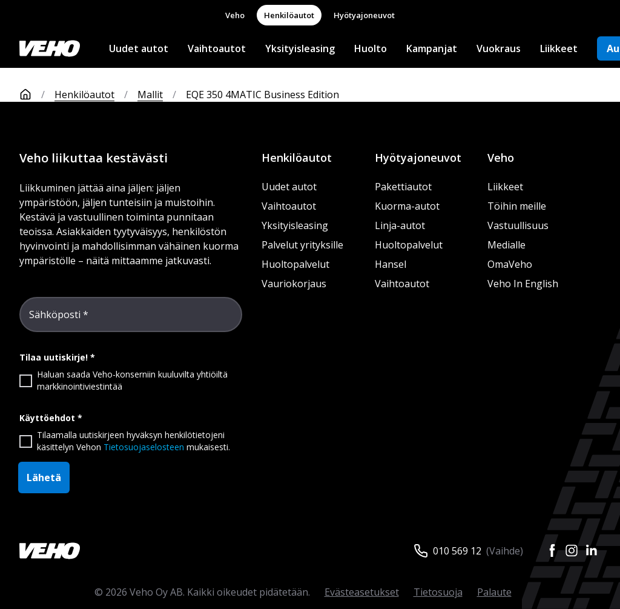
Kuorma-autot (407, 206)
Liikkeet (559, 48)
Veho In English (522, 283)
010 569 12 (457, 550)
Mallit (150, 94)
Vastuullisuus (518, 225)
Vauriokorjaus (294, 283)
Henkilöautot (289, 15)
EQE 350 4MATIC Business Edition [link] (262, 94)
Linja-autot (400, 225)
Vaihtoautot (217, 48)
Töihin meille (516, 206)
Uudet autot (138, 48)
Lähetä (44, 477)
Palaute (494, 592)
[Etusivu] (36, 94)
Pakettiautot (403, 186)
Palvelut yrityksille (302, 244)
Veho (235, 15)
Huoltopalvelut (295, 264)
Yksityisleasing (300, 48)
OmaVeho (509, 264)
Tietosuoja (438, 592)
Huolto (370, 48)
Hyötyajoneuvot (364, 15)
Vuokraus (499, 48)
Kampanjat (431, 48)
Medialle (506, 244)
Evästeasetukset (362, 592)
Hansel (390, 264)
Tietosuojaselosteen (144, 447)
